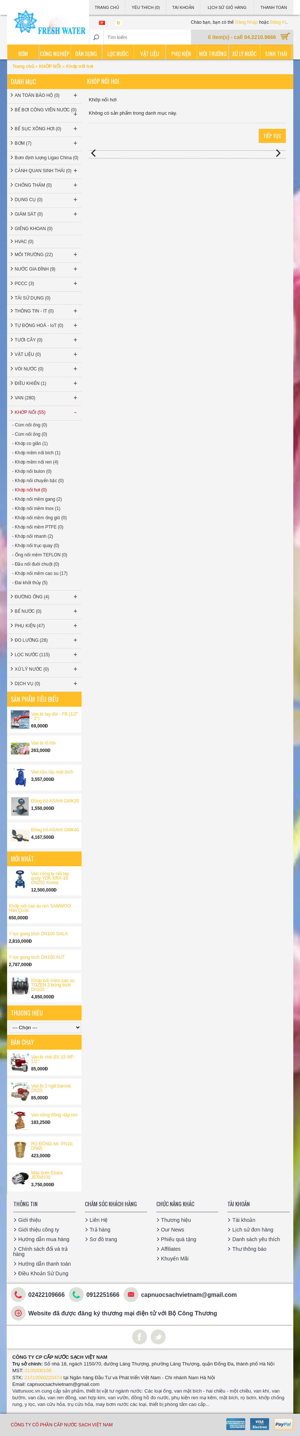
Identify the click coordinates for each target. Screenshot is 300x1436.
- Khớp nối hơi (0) (29, 490)
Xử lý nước (244, 53)
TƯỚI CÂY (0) (47, 340)
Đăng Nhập (246, 22)
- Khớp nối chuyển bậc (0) (38, 480)
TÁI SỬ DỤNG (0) (33, 298)
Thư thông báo (249, 1249)
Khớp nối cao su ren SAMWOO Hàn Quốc (40, 908)
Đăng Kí (278, 22)
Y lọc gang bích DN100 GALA (38, 934)
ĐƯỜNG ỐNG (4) (47, 597)
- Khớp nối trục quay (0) (35, 545)
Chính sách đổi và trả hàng (40, 1251)
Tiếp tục (272, 136)
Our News (172, 1230)
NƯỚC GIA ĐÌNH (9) (47, 269)
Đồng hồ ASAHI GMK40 (55, 830)
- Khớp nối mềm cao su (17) (40, 573)
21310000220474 (43, 1377)
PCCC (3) (47, 283)
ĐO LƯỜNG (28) (47, 640)
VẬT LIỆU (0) (47, 354)
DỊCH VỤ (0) (47, 683)
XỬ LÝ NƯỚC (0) (47, 669)
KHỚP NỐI (50, 66)
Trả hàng (100, 1230)
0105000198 (38, 1370)
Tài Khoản (183, 7)
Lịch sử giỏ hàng (227, 7)
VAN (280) (47, 398)
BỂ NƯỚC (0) (47, 611)
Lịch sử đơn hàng (252, 1230)
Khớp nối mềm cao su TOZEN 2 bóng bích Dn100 (53, 985)
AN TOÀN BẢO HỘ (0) (47, 95)
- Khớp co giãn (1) (30, 443)
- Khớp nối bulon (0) (32, 471)
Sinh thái (276, 53)
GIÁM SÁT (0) (47, 214)
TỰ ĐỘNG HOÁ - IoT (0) (47, 325)
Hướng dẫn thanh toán (44, 1264)
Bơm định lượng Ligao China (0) (47, 157)
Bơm (23, 53)
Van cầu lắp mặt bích (52, 772)
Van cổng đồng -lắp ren (54, 1115)
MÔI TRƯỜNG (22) (47, 254)
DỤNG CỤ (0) (47, 199)
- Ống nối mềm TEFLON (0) (39, 554)
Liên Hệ (99, 1220)
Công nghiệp (55, 53)
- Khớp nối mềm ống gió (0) (39, 517)
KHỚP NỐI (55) (47, 412)
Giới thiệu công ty (38, 1230)
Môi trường (213, 53)
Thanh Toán (274, 7)
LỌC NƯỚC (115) (47, 654)
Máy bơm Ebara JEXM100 (47, 1175)
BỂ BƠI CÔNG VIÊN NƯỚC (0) (47, 112)
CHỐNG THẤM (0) (47, 185)
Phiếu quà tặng (179, 1239)
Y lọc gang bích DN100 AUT (37, 957)
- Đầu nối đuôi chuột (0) (35, 564)
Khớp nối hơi (79, 66)
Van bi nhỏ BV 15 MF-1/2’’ (53, 1059)
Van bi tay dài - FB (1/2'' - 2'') (54, 716)
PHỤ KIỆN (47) (47, 625)
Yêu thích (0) (146, 7)
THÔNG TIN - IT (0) (47, 311)
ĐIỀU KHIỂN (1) (47, 383)
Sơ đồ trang (103, 1239)
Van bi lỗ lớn (43, 743)
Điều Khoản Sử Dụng (43, 1273)
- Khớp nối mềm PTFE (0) (38, 527)
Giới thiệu (29, 1220)
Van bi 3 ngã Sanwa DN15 (51, 1088)
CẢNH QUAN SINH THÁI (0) (47, 170)
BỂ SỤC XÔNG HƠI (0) (47, 129)
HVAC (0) (24, 241)
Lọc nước (117, 53)
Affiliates (171, 1249)
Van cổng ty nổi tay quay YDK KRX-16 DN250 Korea (50, 878)
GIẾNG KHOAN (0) (34, 228)
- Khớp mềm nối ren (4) (35, 462)
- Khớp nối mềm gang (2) (37, 499)
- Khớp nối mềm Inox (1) (36, 508)
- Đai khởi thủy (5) (30, 582)
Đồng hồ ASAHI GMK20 (55, 801)
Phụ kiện (181, 53)
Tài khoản (243, 1220)
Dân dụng (86, 53)
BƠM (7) (47, 143)
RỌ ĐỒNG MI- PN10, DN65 (52, 1146)
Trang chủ (24, 66)
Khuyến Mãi (175, 1259)
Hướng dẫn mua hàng (43, 1239)
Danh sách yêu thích (256, 1239)
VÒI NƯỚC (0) (47, 369)
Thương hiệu (176, 1220)
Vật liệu (149, 53)
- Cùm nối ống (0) (29, 425)
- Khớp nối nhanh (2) (32, 536)
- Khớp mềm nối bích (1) (36, 452)
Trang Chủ (107, 7)
